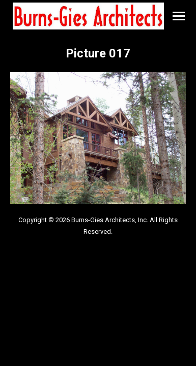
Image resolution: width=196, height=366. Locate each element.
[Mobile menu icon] (179, 16)
